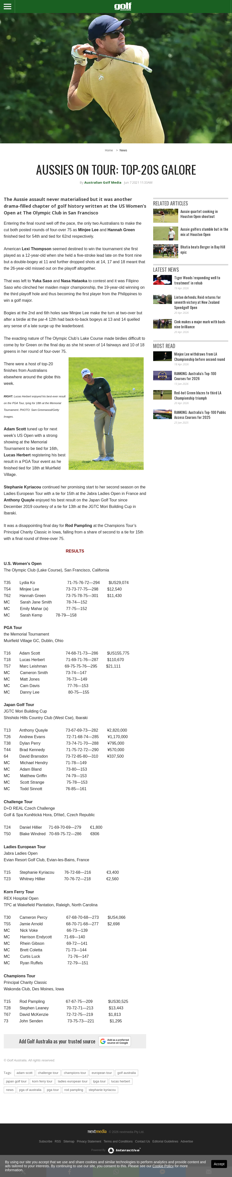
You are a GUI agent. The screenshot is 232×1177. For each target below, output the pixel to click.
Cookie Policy (163, 1166)
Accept (219, 1164)
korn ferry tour (42, 1081)
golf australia (126, 1073)
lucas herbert (120, 1081)
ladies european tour (73, 1081)
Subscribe (45, 1141)
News (123, 150)
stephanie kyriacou (102, 1090)
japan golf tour (16, 1081)
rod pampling (73, 1090)
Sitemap (68, 1141)
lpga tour (99, 1081)
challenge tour (48, 1073)
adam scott (25, 1073)
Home (109, 150)
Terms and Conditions (118, 1141)
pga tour (53, 1090)
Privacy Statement (89, 1141)
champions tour (75, 1073)
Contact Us (142, 1141)
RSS (58, 1141)
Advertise (186, 1141)
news (10, 1090)
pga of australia (30, 1090)
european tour (102, 1073)
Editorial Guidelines (165, 1141)
